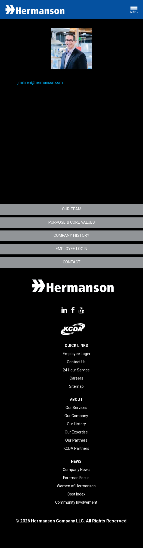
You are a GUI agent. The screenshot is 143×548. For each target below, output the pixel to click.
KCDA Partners (76, 448)
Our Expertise (76, 432)
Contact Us (76, 362)
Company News (76, 469)
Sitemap (76, 386)
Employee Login (71, 249)
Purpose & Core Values (71, 222)
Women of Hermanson (76, 486)
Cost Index (76, 494)
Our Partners (76, 440)
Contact (71, 262)
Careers (76, 378)
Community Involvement (76, 502)
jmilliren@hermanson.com (40, 82)
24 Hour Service (76, 370)
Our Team (71, 209)
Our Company (76, 416)
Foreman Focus (76, 478)
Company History (71, 235)
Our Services (76, 407)
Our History (76, 424)
